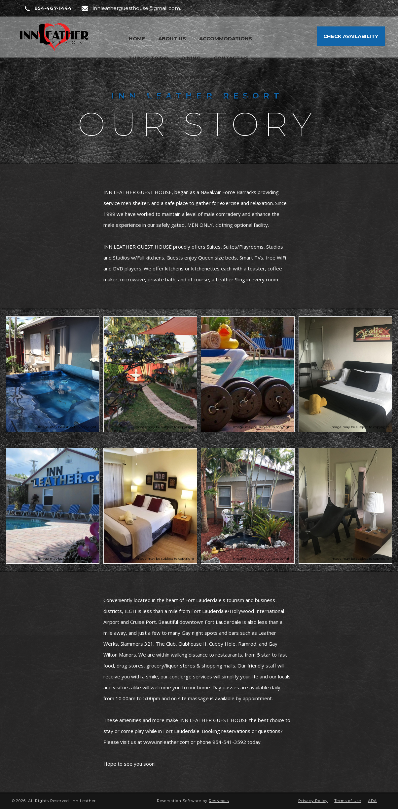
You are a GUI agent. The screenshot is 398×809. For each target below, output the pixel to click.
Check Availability (350, 36)
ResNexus (219, 800)
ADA (372, 800)
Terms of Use (347, 800)
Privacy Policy (313, 800)
